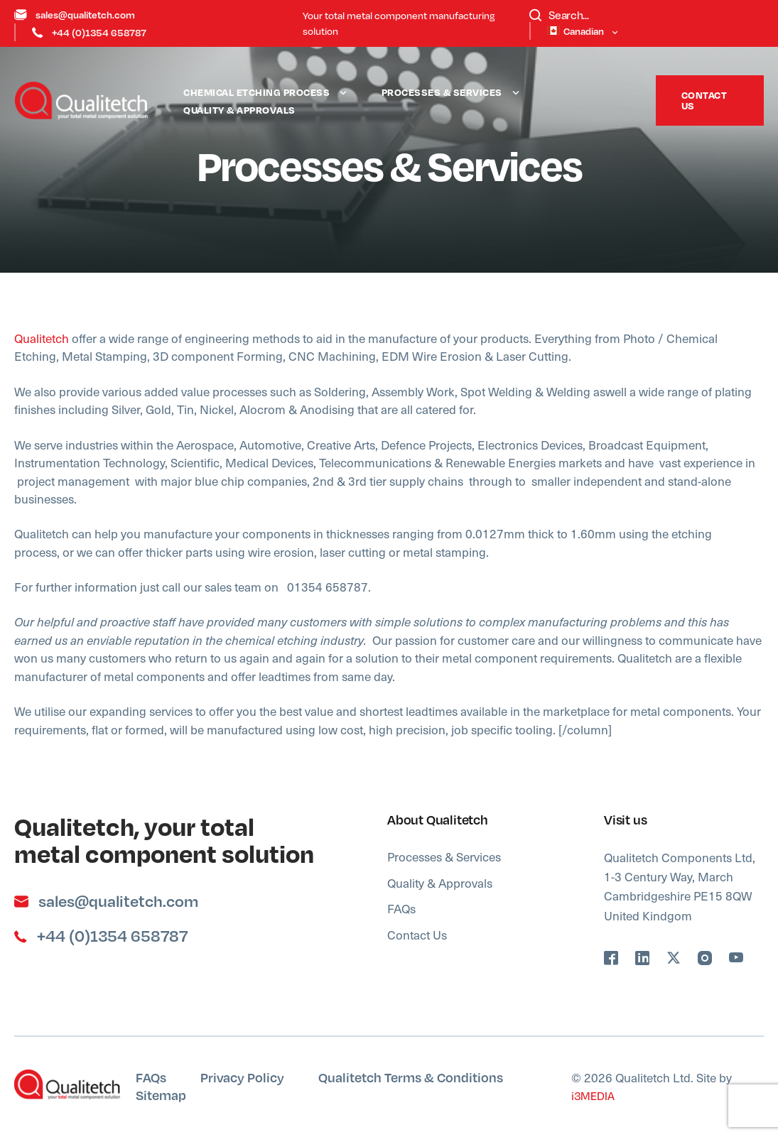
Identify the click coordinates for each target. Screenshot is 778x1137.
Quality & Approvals (239, 110)
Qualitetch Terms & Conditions (410, 1077)
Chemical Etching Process (256, 92)
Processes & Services (442, 92)
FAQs (401, 908)
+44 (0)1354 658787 (89, 32)
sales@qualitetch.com (74, 14)
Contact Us (704, 100)
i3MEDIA (593, 1096)
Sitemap (161, 1095)
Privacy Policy (242, 1077)
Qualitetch (41, 338)
